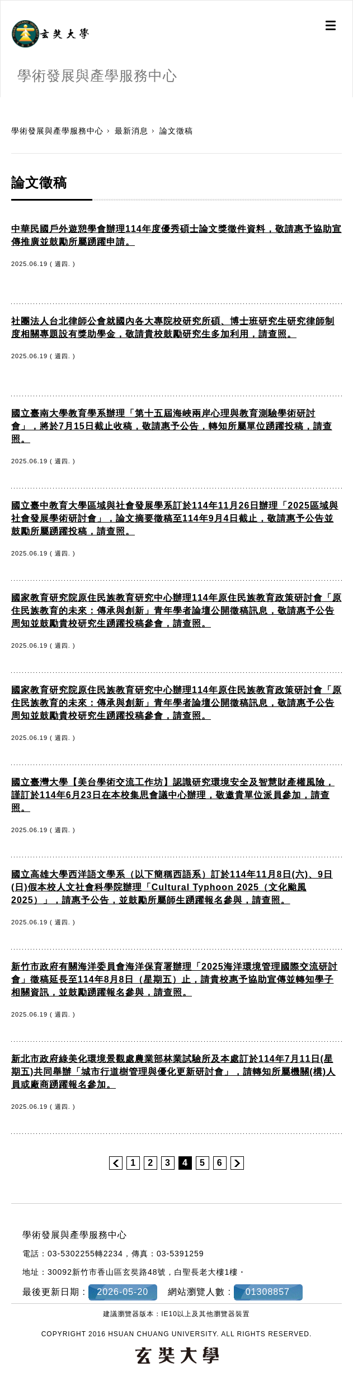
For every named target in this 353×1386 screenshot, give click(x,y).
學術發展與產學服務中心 (57, 130)
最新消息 (131, 130)
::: (4, 102)
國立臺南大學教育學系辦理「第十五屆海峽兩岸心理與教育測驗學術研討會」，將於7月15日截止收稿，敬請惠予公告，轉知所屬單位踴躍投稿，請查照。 (171, 426)
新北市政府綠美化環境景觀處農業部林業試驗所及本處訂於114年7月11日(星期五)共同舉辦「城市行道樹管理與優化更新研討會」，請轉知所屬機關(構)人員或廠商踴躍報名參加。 (173, 1071)
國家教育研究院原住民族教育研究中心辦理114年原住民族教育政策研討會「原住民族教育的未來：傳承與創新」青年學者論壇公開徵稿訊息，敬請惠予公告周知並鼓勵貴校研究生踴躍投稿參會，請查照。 (176, 610)
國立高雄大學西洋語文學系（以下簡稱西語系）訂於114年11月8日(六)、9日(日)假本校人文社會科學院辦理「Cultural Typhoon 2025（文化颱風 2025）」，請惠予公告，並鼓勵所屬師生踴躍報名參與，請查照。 (172, 887)
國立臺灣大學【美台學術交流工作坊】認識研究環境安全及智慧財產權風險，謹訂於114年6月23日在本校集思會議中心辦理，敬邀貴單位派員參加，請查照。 (173, 795)
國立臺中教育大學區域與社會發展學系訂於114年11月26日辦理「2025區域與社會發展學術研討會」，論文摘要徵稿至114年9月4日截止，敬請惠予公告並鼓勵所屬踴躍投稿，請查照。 (174, 518)
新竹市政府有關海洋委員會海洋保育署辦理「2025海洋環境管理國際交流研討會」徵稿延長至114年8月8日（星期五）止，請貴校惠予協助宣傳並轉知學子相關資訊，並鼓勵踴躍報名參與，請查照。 (174, 979)
